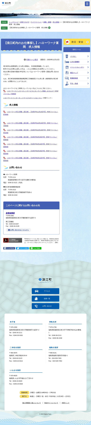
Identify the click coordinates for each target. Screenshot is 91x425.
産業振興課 (10, 213)
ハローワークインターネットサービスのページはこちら (22, 98)
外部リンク (65, 403)
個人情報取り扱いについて (31, 403)
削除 (49, 27)
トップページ (13, 22)
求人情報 (56, 22)
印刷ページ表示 (32, 60)
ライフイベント (36, 22)
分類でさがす (24, 22)
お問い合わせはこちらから (19, 230)
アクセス (47, 291)
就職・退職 (47, 22)
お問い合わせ (47, 306)
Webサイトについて (51, 403)
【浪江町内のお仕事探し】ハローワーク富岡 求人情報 (28, 27)
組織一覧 (47, 298)
